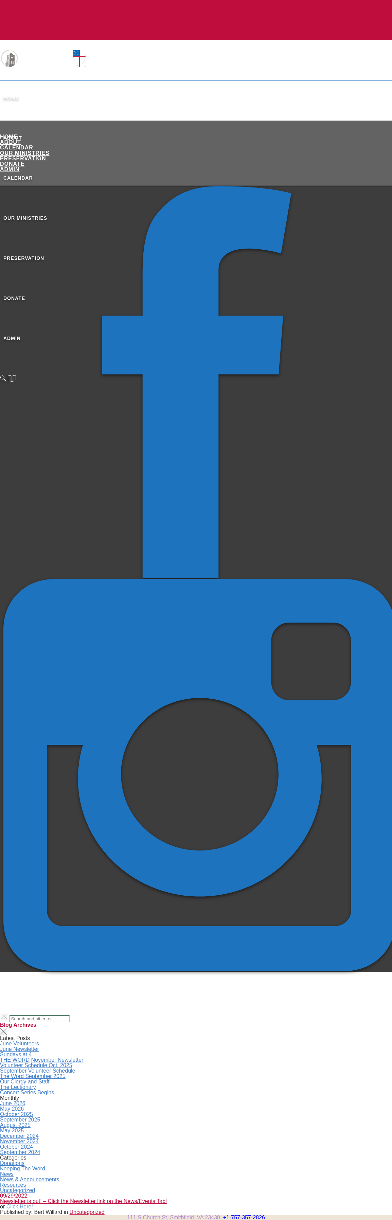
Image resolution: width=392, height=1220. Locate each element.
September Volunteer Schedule (37, 1071)
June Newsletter (19, 1049)
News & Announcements (29, 1179)
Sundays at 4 (16, 1054)
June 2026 (12, 1103)
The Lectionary (18, 1087)
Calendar (16, 147)
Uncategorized (17, 1190)
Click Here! (19, 1206)
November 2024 (19, 1141)
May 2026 (12, 1109)
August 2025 (15, 1125)
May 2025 (12, 1130)
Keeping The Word (22, 1168)
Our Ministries (25, 153)
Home (11, 98)
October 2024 (16, 1147)
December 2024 (19, 1136)
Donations (12, 1163)
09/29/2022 (13, 1196)
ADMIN (9, 169)
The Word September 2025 (33, 1076)
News (7, 1174)
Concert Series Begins (27, 1092)
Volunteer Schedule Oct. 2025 (36, 1065)
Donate (12, 164)
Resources (13, 1185)
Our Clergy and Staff (25, 1081)
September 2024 (20, 1152)
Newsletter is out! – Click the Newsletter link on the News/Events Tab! (83, 1201)
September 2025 (20, 1120)
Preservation (23, 158)
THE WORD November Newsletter (41, 1060)
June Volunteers (19, 1043)
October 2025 (16, 1114)
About (10, 142)
